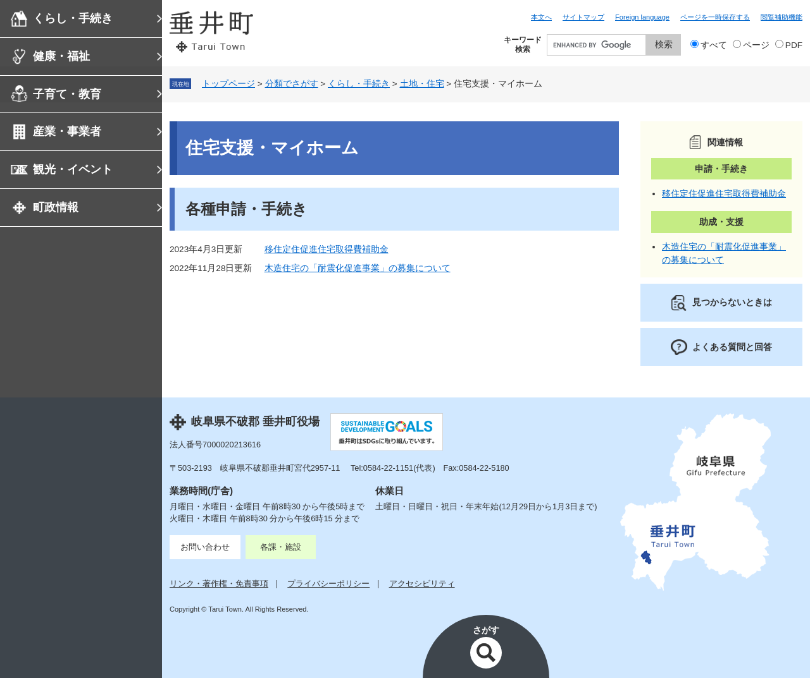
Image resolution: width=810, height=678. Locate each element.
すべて (714, 45)
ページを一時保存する (715, 17)
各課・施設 (280, 547)
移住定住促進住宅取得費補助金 (327, 249)
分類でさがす (291, 83)
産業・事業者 (67, 131)
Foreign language (642, 17)
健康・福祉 (61, 56)
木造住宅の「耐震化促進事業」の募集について (358, 268)
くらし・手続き (73, 18)
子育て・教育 (67, 94)
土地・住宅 (422, 83)
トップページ (228, 83)
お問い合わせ (205, 547)
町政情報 (55, 207)
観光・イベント (73, 169)
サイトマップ (583, 17)
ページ (756, 45)
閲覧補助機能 (781, 17)
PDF (793, 45)
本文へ (541, 17)
